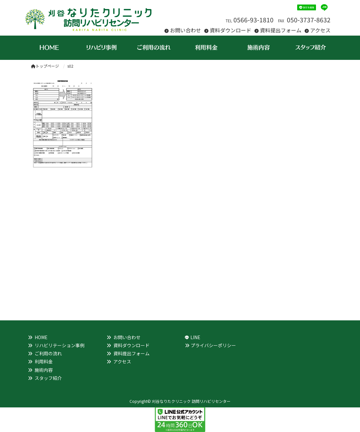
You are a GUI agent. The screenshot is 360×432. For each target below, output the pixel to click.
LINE (195, 337)
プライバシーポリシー (213, 345)
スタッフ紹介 (48, 378)
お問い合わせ (185, 30)
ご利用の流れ (48, 353)
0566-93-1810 (253, 19)
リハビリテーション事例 (59, 345)
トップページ (45, 66)
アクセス (320, 30)
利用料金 (44, 361)
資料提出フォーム (280, 30)
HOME (41, 337)
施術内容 (44, 370)
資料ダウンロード (230, 30)
